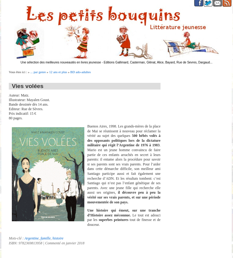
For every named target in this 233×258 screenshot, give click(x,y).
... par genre (38, 72)
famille (46, 238)
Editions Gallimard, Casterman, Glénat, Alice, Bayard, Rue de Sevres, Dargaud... (158, 62)
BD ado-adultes (80, 72)
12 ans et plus (58, 72)
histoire (57, 238)
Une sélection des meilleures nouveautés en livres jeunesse (61, 62)
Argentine (32, 238)
